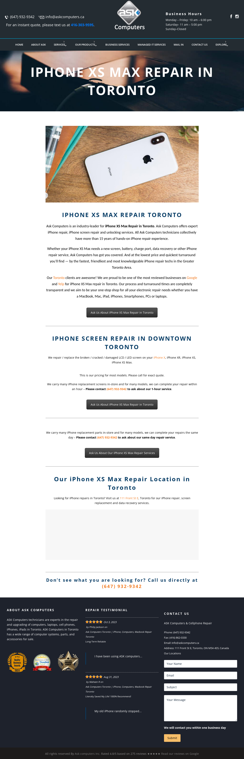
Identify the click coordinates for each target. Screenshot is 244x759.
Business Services (117, 44)
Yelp (61, 284)
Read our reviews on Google (180, 754)
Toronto (59, 278)
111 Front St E (129, 498)
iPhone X (159, 357)
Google (192, 278)
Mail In (179, 44)
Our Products (85, 44)
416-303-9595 (82, 24)
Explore (221, 44)
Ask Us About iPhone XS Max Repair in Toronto (122, 312)
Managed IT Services (152, 44)
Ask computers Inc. (87, 754)
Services (59, 44)
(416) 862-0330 (178, 637)
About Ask (38, 44)
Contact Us (200, 44)
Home (19, 44)
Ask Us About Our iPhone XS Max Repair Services (122, 453)
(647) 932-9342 (22, 16)
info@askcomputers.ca (65, 16)
